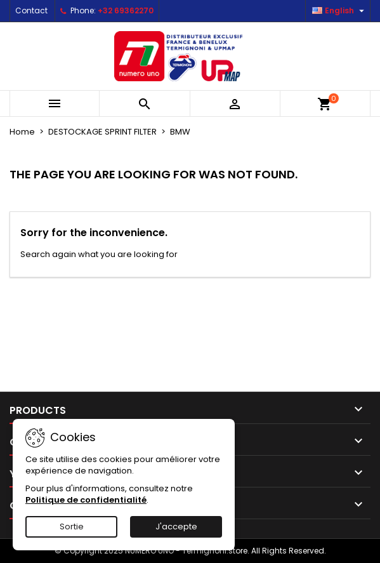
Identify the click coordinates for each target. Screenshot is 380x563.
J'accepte (176, 526)
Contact (31, 10)
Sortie (72, 526)
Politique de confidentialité (86, 500)
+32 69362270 (126, 10)
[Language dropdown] (339, 11)
